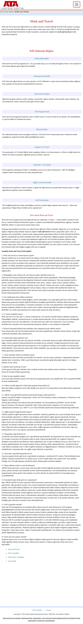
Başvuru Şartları (42, 129)
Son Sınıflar (12, 561)
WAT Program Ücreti (42, 112)
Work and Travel (13, 549)
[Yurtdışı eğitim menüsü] (76, 4)
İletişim (48, 610)
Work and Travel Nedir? (42, 76)
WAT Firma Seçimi (41, 200)
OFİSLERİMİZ (37, 610)
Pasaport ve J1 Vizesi (42, 147)
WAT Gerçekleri (13, 553)
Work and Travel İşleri (42, 94)
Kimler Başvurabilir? (42, 59)
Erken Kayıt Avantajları (16, 557)
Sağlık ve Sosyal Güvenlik (42, 182)
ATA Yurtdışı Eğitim (6, 12)
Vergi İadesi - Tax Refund (42, 165)
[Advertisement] (41, 586)
